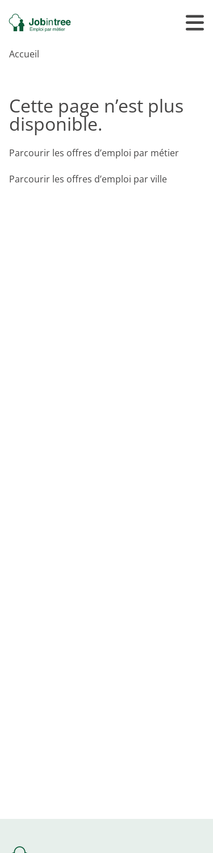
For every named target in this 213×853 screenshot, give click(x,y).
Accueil (24, 54)
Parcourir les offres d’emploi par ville (88, 179)
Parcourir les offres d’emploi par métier (94, 153)
